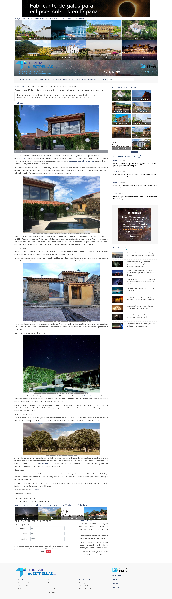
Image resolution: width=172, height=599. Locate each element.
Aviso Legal (82, 583)
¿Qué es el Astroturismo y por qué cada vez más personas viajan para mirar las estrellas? (141, 281)
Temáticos (116, 587)
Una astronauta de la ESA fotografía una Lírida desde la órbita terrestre (141, 325)
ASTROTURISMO (32, 79)
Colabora (51, 586)
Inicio (21, 79)
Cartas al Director (53, 589)
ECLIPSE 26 (57, 79)
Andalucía (116, 579)
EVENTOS (66, 79)
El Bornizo (35, 490)
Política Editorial (23, 586)
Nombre (23, 528)
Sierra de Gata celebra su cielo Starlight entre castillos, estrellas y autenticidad (141, 254)
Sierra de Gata (45, 463)
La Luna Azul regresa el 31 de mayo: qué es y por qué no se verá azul (141, 316)
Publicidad (51, 583)
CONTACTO (102, 79)
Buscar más (134, 152)
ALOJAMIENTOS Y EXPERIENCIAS (84, 79)
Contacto (20, 589)
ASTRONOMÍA (45, 79)
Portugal (115, 583)
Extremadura (117, 575)
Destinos (22, 86)
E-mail (24, 534)
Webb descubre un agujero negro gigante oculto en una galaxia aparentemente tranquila (135, 164)
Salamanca (21, 158)
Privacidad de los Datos (86, 589)
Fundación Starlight (92, 396)
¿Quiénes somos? (23, 583)
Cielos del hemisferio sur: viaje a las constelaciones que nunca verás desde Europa (140, 273)
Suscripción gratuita (146, 71)
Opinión (24, 539)
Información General (85, 586)
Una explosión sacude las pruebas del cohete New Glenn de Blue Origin (140, 307)
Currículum (51, 592)
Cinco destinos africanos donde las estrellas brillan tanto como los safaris (140, 298)
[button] (21, 127)
